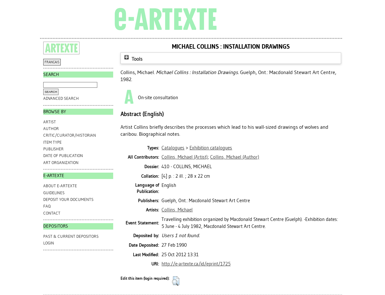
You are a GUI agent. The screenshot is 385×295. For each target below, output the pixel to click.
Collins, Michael (177, 210)
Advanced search (61, 98)
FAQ (47, 206)
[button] (175, 281)
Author (51, 128)
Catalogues (173, 148)
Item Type (52, 142)
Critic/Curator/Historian (69, 135)
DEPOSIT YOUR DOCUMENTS (68, 199)
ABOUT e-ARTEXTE (60, 185)
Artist (49, 122)
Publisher (53, 149)
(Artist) (185, 157)
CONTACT (51, 213)
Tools (132, 59)
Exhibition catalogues (210, 148)
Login (48, 243)
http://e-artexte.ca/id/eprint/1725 (196, 264)
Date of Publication (63, 155)
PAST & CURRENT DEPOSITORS (71, 236)
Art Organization (61, 162)
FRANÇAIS (52, 62)
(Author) (234, 157)
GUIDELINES (54, 192)
